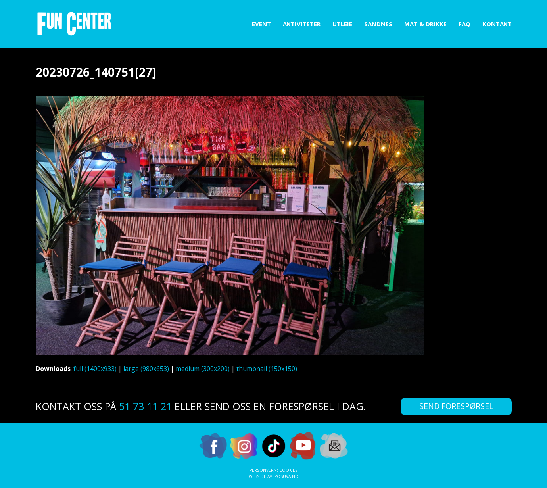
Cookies (288, 470)
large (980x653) (146, 368)
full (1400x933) (95, 368)
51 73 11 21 (145, 406)
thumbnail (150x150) (266, 368)
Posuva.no (286, 476)
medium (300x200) (203, 368)
